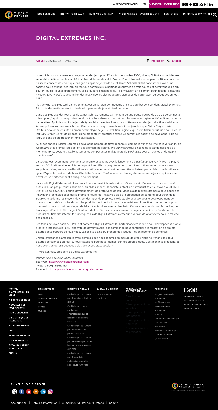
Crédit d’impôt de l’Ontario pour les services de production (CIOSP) (79, 330)
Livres (41, 294)
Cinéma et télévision (47, 299)
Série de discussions (193, 297)
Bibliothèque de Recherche (19, 320)
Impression (155, 60)
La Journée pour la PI (194, 301)
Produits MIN (44, 303)
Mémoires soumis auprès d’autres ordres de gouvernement (166, 334)
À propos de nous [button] (125, 4)
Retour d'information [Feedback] (44, 403)
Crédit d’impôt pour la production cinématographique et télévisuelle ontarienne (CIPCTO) (77, 314)
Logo (12, 331)
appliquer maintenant (164, 2)
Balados (158, 315)
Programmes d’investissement (138, 14)
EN (144, 4)
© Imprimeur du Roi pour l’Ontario (83, 403)
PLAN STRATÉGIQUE (19, 336)
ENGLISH (13, 353)
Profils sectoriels (162, 302)
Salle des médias (19, 326)
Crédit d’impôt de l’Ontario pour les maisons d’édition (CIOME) (79, 298)
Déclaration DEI (19, 340)
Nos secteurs (46, 14)
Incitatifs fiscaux (72, 14)
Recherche (171, 14)
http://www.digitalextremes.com (69, 262)
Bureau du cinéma (100, 14)
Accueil (40, 61)
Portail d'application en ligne (19, 292)
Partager (174, 60)
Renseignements (18, 313)
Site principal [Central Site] (19, 403)
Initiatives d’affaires (197, 14)
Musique (42, 311)
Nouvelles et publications (17, 306)
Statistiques (160, 327)
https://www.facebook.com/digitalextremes (76, 269)
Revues (41, 307)
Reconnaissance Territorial (19, 347)
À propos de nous (19, 300)
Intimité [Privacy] (113, 403)
